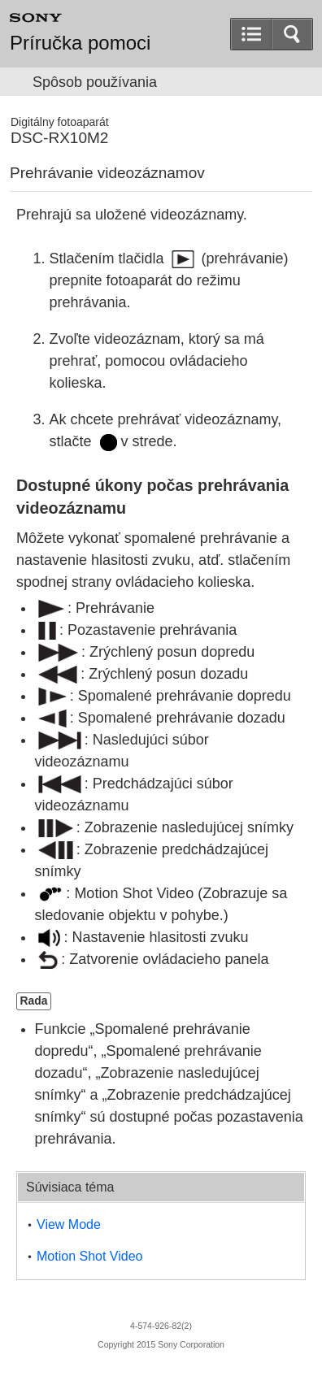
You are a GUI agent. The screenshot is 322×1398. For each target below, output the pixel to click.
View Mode (69, 1224)
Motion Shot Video (89, 1256)
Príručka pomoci (80, 43)
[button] (292, 34)
